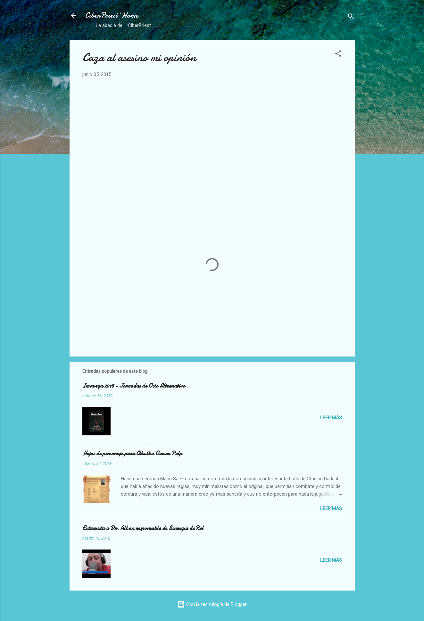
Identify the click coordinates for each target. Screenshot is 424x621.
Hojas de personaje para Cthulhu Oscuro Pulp (132, 453)
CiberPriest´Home (111, 15)
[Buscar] (351, 17)
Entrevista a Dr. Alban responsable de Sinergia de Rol (143, 528)
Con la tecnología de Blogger (212, 604)
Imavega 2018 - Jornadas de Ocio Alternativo (133, 386)
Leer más (331, 418)
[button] (338, 55)
